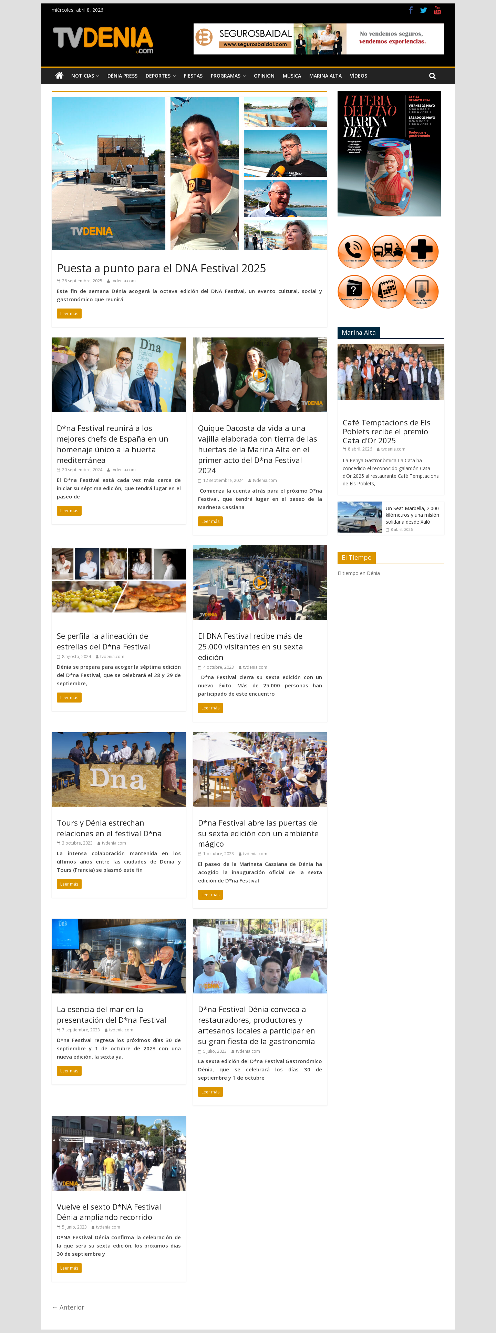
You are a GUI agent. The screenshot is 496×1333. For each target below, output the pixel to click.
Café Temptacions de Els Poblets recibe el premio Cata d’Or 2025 (387, 431)
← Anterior (68, 1307)
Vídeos (358, 75)
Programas (225, 75)
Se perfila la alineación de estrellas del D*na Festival (104, 641)
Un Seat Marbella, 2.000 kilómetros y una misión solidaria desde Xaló (412, 515)
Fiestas (193, 75)
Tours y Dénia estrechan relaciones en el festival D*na (109, 827)
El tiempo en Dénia (359, 573)
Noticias (82, 75)
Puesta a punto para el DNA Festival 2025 (161, 268)
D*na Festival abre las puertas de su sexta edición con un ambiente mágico (258, 833)
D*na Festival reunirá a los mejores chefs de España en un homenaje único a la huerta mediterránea (112, 444)
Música (292, 75)
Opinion (264, 75)
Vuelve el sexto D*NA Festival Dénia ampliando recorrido (109, 1211)
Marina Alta (325, 75)
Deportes (158, 75)
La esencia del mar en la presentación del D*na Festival (111, 1014)
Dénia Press (122, 75)
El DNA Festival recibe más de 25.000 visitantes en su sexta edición (250, 646)
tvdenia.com (124, 281)
